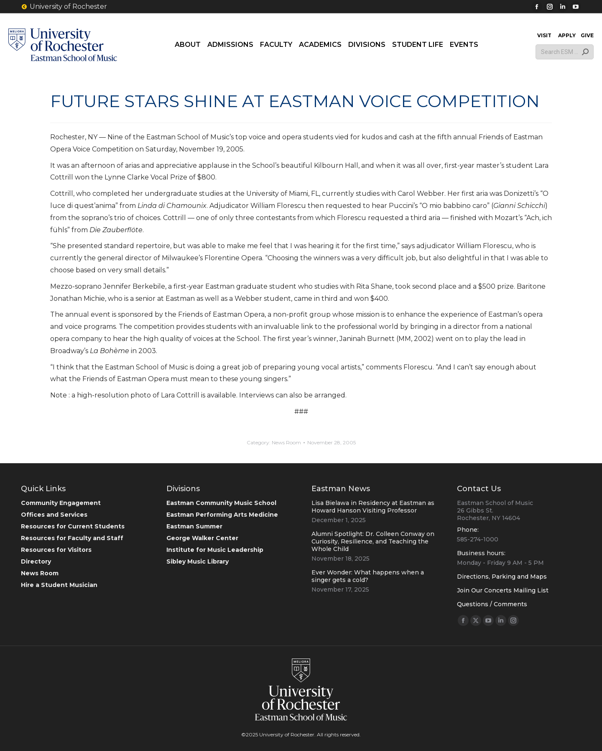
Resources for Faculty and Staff (72, 538)
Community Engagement (61, 503)
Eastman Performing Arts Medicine (222, 514)
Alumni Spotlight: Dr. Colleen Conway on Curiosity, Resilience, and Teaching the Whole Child (372, 541)
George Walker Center (202, 538)
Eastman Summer (194, 526)
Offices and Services (54, 514)
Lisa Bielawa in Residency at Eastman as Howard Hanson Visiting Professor (372, 506)
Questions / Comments (492, 604)
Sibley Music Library (197, 561)
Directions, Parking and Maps (502, 576)
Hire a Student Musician (59, 585)
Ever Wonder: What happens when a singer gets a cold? (367, 576)
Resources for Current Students (73, 526)
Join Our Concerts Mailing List (502, 590)
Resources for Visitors (56, 550)
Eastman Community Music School (221, 503)
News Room (286, 442)
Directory (36, 561)
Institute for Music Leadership (214, 550)
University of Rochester (64, 6)
